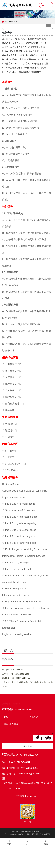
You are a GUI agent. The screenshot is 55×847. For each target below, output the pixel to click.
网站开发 (39, 834)
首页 (6, 22)
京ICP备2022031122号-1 (14, 834)
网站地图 (30, 834)
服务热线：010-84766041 (18, 762)
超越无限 (47, 834)
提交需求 (27, 745)
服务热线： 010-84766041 (12, 670)
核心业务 (13, 22)
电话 (9, 842)
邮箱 (46, 842)
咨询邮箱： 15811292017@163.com (16, 678)
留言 (27, 842)
